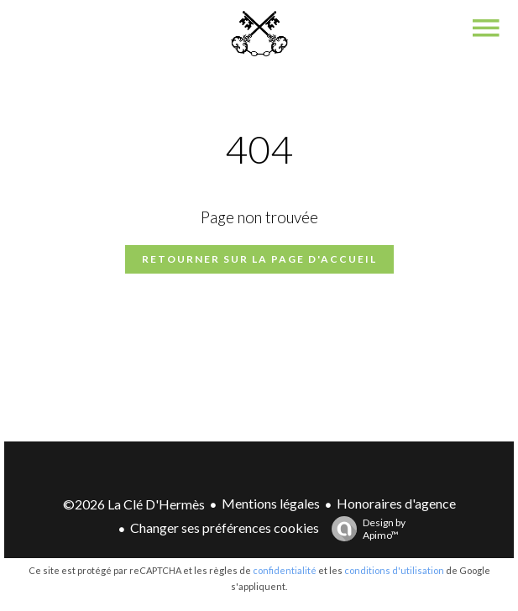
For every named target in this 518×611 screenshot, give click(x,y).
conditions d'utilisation (394, 570)
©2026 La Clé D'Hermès (134, 504)
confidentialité (285, 570)
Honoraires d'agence (396, 503)
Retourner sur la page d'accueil (259, 259)
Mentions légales (271, 503)
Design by (364, 528)
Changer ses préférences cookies (224, 527)
